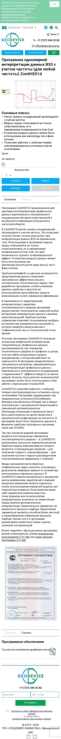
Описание (10, 199)
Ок (54, 4)
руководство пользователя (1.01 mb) (28, 535)
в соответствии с (32, 715)
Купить (15, 181)
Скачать (26, 199)
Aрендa (15, 188)
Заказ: (54, 34)
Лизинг (45, 181)
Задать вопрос (12, 53)
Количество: (21, 169)
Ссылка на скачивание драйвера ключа (26, 649)
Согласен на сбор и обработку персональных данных (31, 712)
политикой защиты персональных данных (31, 719)
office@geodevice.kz (47, 46)
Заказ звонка (35, 53)
